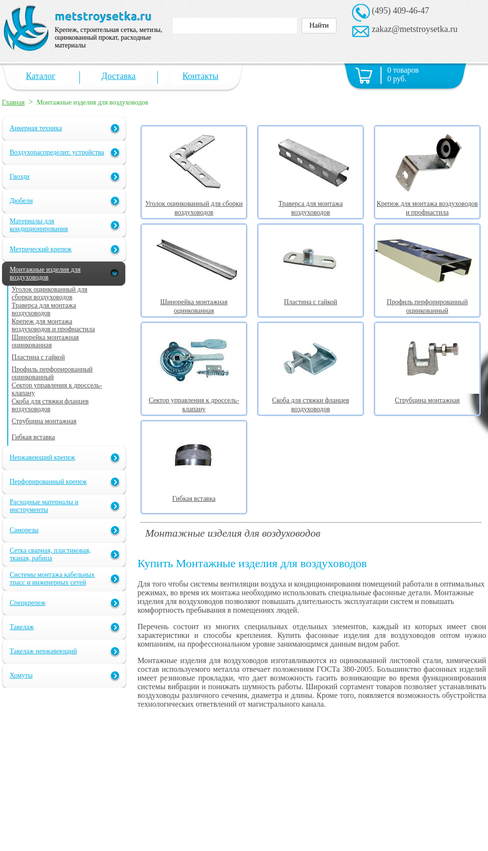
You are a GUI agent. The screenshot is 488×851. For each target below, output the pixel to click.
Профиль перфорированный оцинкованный (427, 302)
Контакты (200, 76)
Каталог (41, 76)
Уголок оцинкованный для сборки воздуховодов (194, 203)
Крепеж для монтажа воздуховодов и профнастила (427, 203)
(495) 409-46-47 (400, 10)
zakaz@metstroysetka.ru (415, 29)
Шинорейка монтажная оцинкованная (194, 302)
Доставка (119, 76)
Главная (13, 102)
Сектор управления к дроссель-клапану (194, 400)
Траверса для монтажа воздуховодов (311, 203)
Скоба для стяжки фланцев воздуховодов (311, 400)
